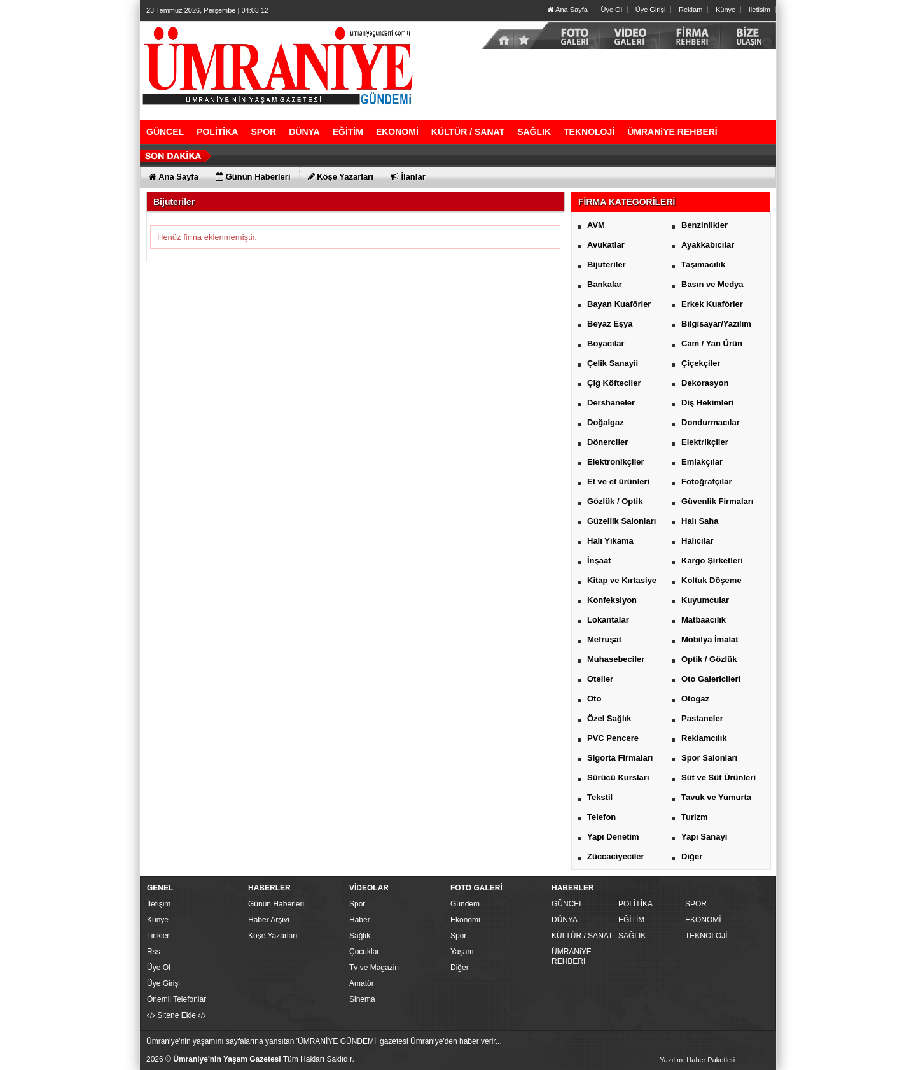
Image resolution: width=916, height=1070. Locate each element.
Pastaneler (702, 718)
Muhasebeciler (615, 659)
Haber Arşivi (268, 919)
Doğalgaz (605, 422)
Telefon (601, 817)
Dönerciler (607, 442)
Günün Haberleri (276, 903)
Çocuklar (364, 951)
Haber (359, 919)
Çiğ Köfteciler (614, 383)
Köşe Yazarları (273, 935)
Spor (357, 903)
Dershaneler (611, 402)
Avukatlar (606, 245)
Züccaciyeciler (615, 856)
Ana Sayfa (568, 9)
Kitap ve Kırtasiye (621, 580)
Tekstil (600, 797)
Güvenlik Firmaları (717, 501)
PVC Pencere (613, 738)
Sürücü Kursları (618, 777)
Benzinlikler (704, 225)
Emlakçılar (702, 462)
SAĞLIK (632, 935)
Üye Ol (611, 9)
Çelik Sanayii (612, 363)
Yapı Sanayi (704, 836)
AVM (596, 225)
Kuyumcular (705, 600)
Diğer (691, 856)
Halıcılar (697, 541)
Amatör (361, 983)
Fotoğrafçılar (706, 481)
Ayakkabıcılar (707, 245)
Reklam (690, 9)
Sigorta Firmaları (620, 758)
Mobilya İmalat (710, 639)
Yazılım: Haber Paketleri (697, 1060)
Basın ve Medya (712, 284)
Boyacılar (606, 343)
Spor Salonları (709, 758)
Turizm (694, 817)
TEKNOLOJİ (706, 935)
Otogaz (695, 698)
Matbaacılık (703, 619)
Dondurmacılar (710, 422)
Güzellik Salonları (621, 521)
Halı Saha (700, 521)
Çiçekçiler (700, 363)
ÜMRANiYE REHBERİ (572, 956)
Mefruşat (604, 639)
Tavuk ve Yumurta (716, 797)
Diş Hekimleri (707, 402)
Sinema (362, 999)
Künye (725, 9)
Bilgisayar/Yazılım (716, 323)
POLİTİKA (635, 903)
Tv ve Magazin (374, 967)
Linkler (158, 935)
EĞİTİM (631, 919)
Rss (153, 951)
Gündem (465, 903)
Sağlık (359, 935)
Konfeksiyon (612, 600)
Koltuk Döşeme (711, 580)
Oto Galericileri (710, 679)
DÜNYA (565, 919)
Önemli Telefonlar (176, 999)
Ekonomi (465, 919)
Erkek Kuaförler (712, 304)
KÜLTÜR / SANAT (582, 935)
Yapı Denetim (613, 836)
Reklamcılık (704, 738)
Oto (594, 698)
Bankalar (604, 284)
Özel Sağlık (609, 718)
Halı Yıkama (610, 541)
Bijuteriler (606, 264)
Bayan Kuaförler (619, 304)
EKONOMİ (703, 919)
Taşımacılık (703, 264)
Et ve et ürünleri (618, 481)
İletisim (759, 9)
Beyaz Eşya (610, 323)
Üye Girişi (650, 9)
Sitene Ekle (176, 1015)
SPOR (696, 903)
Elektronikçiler (615, 462)
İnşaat (599, 560)
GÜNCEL (567, 903)
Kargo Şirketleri (712, 560)
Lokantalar (608, 619)
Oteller (600, 679)
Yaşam (461, 951)
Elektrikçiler (704, 442)
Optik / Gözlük (709, 659)
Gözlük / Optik (614, 501)
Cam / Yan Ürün (711, 343)
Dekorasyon (704, 383)
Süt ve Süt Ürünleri (718, 777)
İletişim (158, 903)
